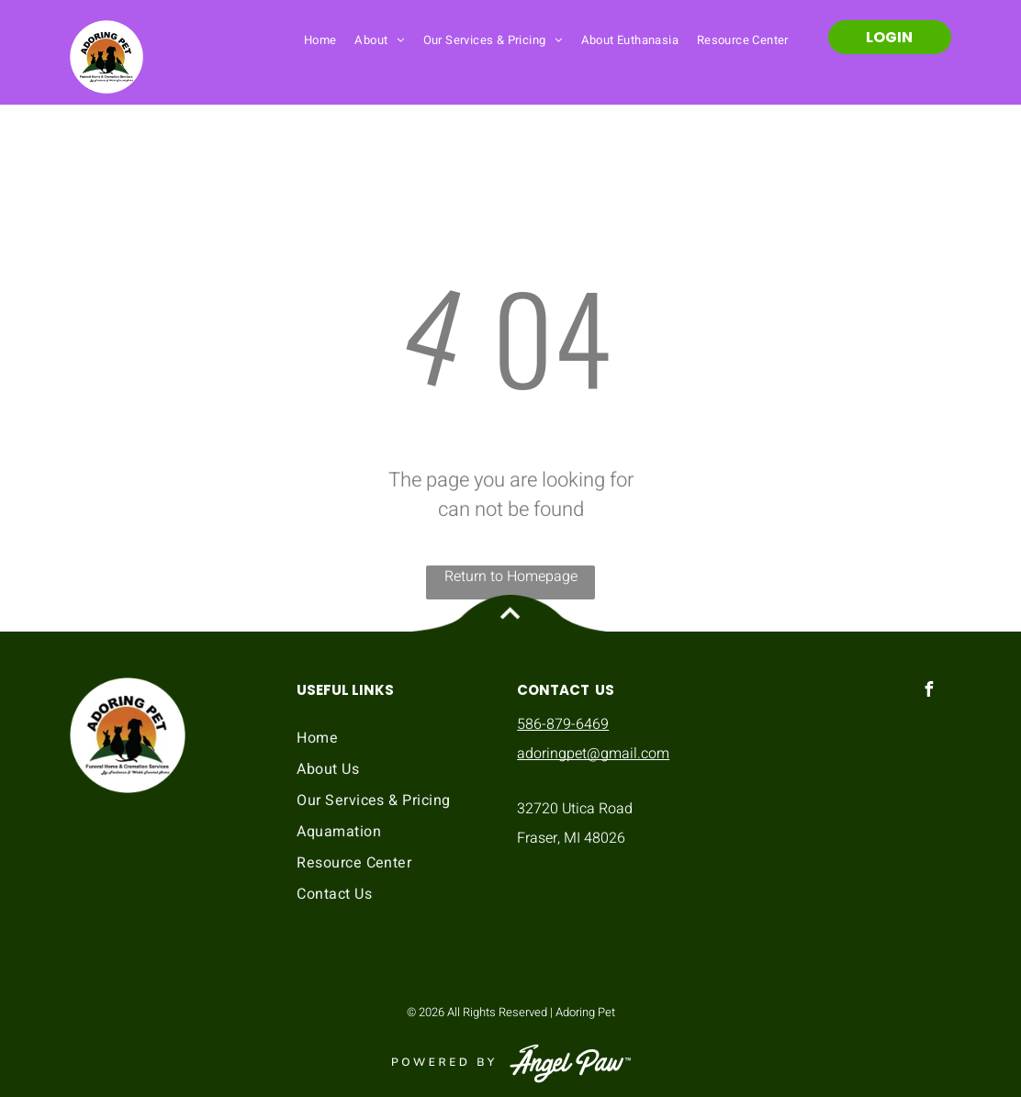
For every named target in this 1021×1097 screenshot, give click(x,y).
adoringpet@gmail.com (593, 754)
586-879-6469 (563, 724)
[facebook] (928, 691)
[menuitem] (320, 39)
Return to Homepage (511, 576)
